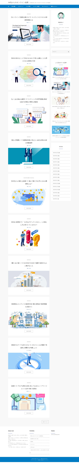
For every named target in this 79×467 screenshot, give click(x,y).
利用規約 (31, 441)
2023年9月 (55, 192)
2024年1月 (55, 180)
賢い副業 (13, 6)
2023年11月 (55, 186)
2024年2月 (55, 177)
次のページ (45, 421)
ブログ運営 (28, 6)
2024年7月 (55, 161)
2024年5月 (55, 168)
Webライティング (29, 104)
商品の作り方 (29, 309)
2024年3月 (55, 174)
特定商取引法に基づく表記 (34, 438)
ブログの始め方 (28, 350)
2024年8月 (55, 158)
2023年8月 (55, 195)
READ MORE (28, 44)
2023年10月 (55, 189)
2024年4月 (55, 171)
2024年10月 (55, 152)
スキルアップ (20, 6)
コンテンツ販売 (36, 6)
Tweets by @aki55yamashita (55, 434)
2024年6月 (55, 165)
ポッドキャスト (45, 6)
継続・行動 (29, 63)
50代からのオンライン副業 (38, 458)
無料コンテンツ (54, 6)
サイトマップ (32, 444)
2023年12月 (55, 183)
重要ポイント (29, 22)
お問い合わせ (32, 447)
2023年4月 (55, 198)
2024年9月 (55, 155)
